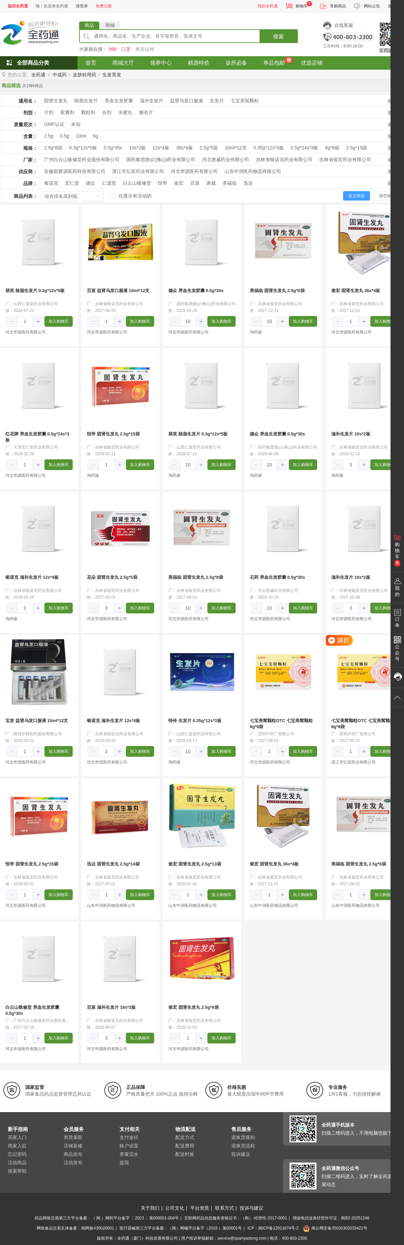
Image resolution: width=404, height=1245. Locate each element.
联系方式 (224, 1208)
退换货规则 (243, 1137)
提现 (124, 1162)
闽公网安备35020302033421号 (335, 1228)
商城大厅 (123, 63)
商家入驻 (17, 1145)
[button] (12, 322)
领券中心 (161, 63)
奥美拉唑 (144, 49)
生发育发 (111, 74)
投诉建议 (240, 1154)
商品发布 (73, 1154)
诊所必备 (236, 63)
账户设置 (129, 1145)
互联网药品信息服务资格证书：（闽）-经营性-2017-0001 (235, 1218)
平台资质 (199, 1208)
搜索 (278, 36)
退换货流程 (243, 1145)
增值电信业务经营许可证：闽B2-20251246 (331, 1218)
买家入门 (17, 1137)
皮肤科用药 (84, 74)
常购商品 (338, 6)
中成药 (60, 74)
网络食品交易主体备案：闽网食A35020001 (75, 1228)
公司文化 (174, 1208)
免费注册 (104, 6)
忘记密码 (17, 1154)
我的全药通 (268, 6)
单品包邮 (274, 63)
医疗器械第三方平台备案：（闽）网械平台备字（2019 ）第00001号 (181, 1228)
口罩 (126, 49)
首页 (91, 63)
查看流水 (129, 1154)
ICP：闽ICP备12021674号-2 (273, 1228)
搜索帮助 (17, 1171)
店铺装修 (73, 1145)
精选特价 (198, 63)
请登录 (82, 6)
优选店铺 (312, 63)
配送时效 (184, 1154)
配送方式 (184, 1137)
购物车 (302, 6)
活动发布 (73, 1162)
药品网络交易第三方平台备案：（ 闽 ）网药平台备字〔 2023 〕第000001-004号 (107, 1218)
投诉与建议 (251, 1208)
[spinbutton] (24, 321)
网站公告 (372, 6)
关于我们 (150, 1208)
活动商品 (17, 1162)
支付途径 (129, 1137)
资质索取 (73, 1137)
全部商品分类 (33, 63)
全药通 (38, 74)
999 (112, 49)
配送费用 (184, 1145)
